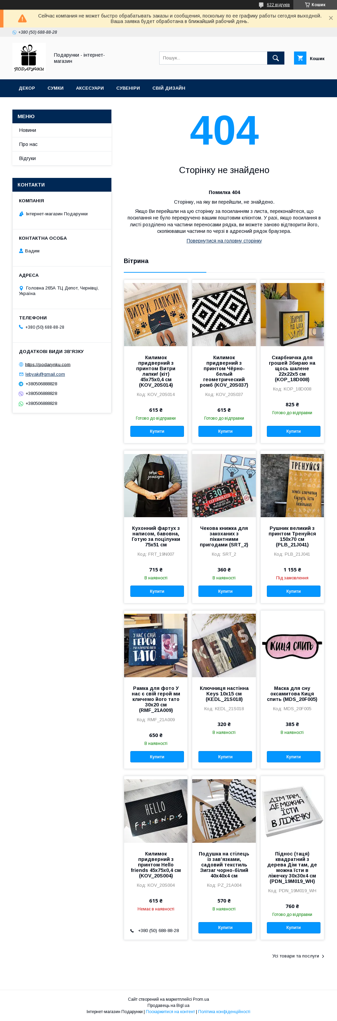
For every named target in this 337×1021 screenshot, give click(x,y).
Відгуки (27, 158)
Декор (27, 88)
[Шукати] (275, 58)
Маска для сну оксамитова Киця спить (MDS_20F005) (292, 693)
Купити (157, 431)
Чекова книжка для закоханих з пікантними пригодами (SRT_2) (224, 536)
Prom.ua (201, 999)
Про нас (28, 144)
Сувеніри (128, 88)
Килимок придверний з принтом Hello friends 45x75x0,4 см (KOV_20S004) (156, 864)
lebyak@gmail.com (45, 374)
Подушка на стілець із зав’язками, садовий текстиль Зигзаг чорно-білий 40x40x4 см (224, 864)
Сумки (55, 88)
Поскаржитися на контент (170, 1011)
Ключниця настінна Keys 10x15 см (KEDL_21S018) (224, 693)
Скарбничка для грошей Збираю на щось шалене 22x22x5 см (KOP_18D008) (292, 368)
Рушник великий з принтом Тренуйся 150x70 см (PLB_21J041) (292, 536)
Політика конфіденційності (224, 1011)
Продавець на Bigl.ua (168, 1005)
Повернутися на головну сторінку (224, 240)
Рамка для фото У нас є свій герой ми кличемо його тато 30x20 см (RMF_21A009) (156, 699)
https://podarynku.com (47, 364)
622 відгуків (278, 4)
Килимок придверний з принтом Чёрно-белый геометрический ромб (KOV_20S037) (224, 371)
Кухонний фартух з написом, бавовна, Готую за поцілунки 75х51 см (156, 536)
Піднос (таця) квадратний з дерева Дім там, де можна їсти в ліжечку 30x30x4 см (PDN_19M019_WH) (292, 867)
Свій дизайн (168, 88)
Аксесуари (90, 88)
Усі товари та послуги (295, 955)
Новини (27, 130)
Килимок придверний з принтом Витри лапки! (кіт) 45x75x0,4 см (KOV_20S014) (155, 371)
